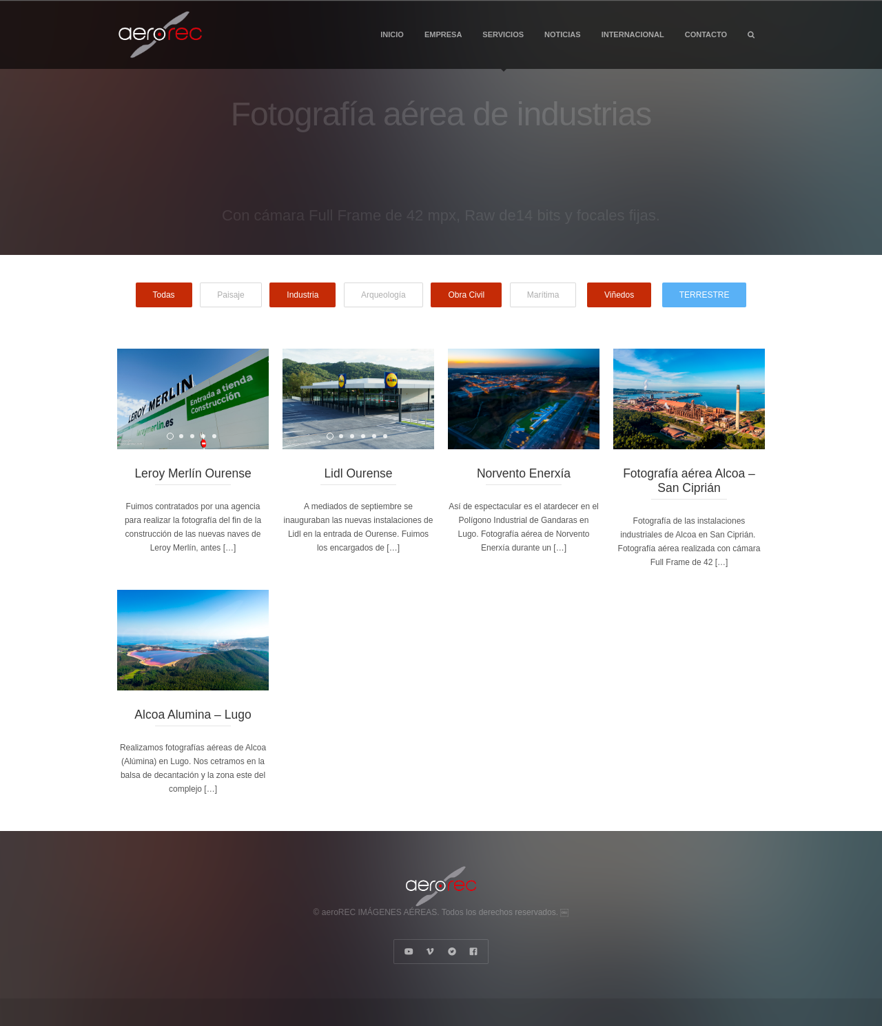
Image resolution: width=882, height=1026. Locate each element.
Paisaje (230, 295)
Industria (302, 295)
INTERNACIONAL (633, 34)
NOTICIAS (562, 34)
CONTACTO (706, 34)
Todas (164, 295)
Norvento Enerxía (524, 473)
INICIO (392, 34)
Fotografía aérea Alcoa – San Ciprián (689, 480)
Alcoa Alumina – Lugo (192, 714)
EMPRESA (443, 34)
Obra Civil (466, 295)
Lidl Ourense (358, 473)
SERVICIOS (503, 49)
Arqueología (383, 295)
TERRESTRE (704, 295)
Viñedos (619, 295)
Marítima (543, 295)
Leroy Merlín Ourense (192, 473)
